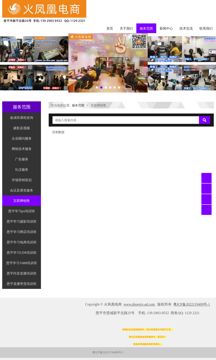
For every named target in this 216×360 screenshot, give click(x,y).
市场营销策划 (22, 180)
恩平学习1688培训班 (21, 263)
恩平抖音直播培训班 (22, 273)
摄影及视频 (21, 128)
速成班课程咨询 (21, 117)
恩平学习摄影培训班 (22, 221)
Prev (6, 63)
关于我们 (126, 28)
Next (210, 63)
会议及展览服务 (21, 190)
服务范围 (146, 28)
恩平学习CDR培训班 (22, 252)
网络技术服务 (22, 148)
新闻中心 (166, 28)
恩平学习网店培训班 (22, 231)
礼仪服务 (21, 169)
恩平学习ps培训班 (21, 211)
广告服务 (21, 159)
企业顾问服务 (22, 138)
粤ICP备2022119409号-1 (108, 352)
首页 (109, 28)
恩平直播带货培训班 (22, 283)
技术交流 (186, 28)
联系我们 (206, 28)
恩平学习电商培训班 (22, 242)
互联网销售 (21, 200)
